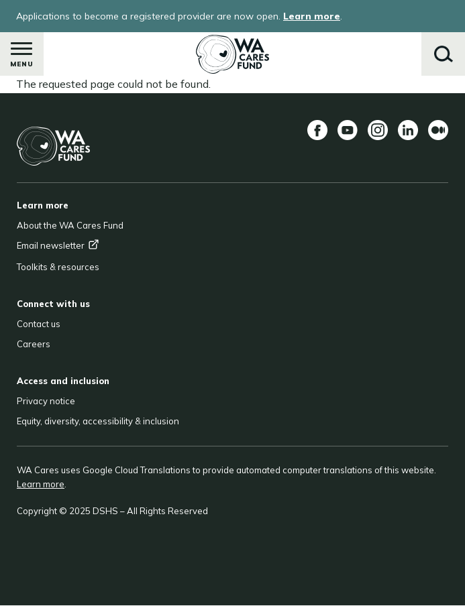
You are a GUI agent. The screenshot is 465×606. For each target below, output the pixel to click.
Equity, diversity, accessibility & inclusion (98, 421)
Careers (33, 344)
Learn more (311, 16)
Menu (22, 58)
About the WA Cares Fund (70, 225)
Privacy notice (46, 401)
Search (443, 54)
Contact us (38, 323)
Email (58, 245)
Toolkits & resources (58, 266)
